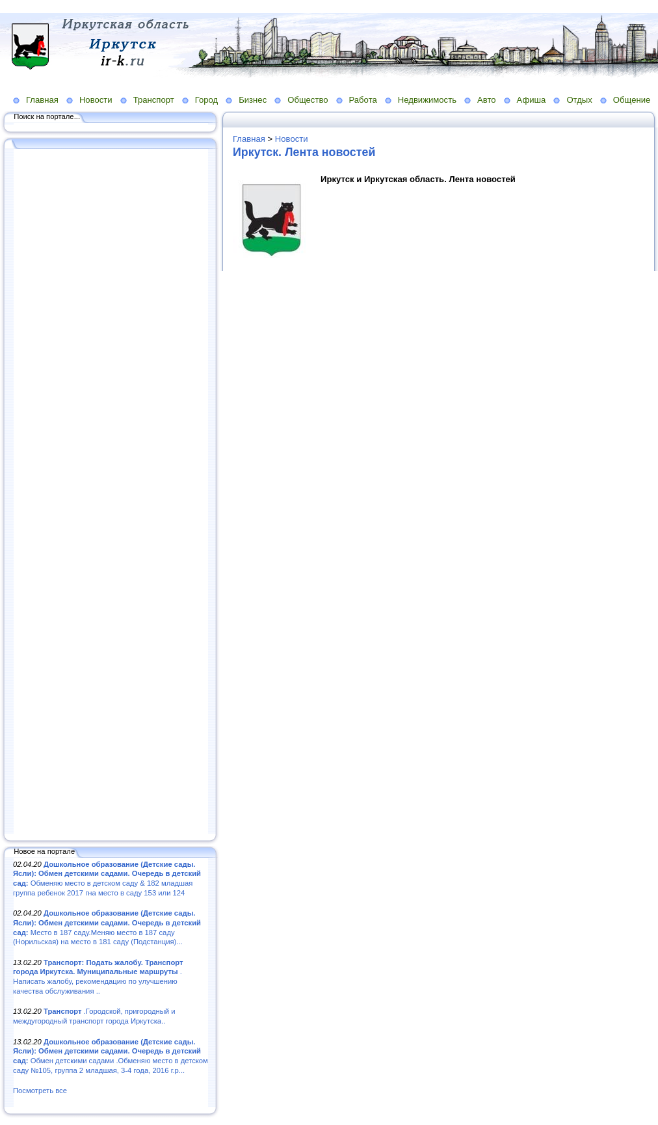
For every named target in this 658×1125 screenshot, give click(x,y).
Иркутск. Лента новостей (304, 152)
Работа (363, 100)
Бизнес (253, 100)
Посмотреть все (40, 1090)
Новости (95, 100)
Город (206, 100)
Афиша (531, 100)
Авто (486, 100)
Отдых (579, 100)
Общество (307, 100)
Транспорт (153, 100)
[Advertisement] (110, 492)
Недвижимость (427, 100)
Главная (42, 100)
